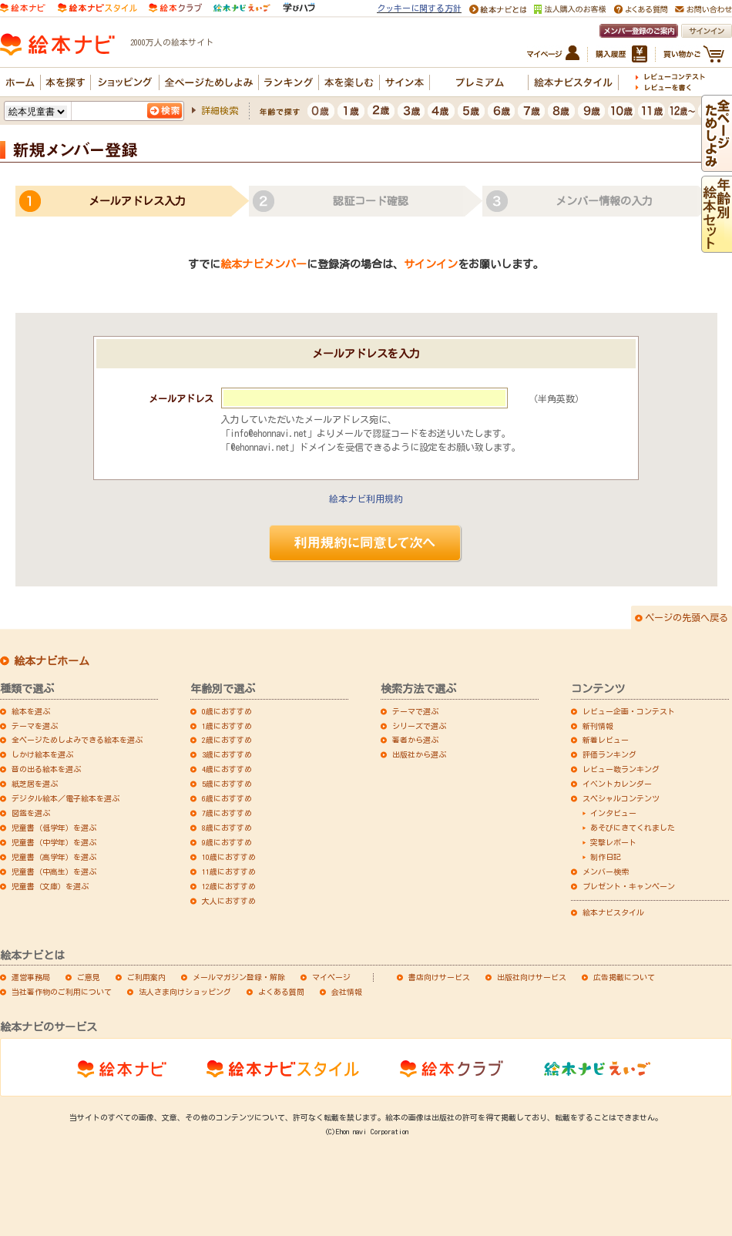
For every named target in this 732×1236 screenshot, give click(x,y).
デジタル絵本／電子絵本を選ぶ (65, 798)
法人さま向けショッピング (185, 992)
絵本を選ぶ (31, 711)
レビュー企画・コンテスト (629, 711)
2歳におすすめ (227, 740)
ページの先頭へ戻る (686, 617)
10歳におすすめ (229, 857)
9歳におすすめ (227, 842)
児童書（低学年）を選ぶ (54, 827)
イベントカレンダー (617, 784)
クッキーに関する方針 (419, 8)
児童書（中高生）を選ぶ (54, 871)
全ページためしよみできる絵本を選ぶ (77, 740)
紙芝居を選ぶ (35, 784)
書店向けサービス (439, 977)
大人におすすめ (229, 901)
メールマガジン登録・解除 (239, 977)
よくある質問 (281, 992)
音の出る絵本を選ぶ (46, 769)
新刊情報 (598, 726)
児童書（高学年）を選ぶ (54, 857)
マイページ (331, 977)
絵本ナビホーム (51, 661)
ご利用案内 (146, 977)
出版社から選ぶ (419, 754)
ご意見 (88, 977)
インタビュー (613, 813)
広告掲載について (624, 977)
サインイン (431, 264)
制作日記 (605, 857)
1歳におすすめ (227, 726)
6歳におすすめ (227, 798)
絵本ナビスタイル (613, 912)
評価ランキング (609, 754)
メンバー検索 (606, 871)
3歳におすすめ (227, 754)
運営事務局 (31, 977)
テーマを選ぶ (35, 726)
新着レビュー (606, 740)
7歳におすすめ (227, 813)
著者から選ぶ (415, 740)
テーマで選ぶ (415, 711)
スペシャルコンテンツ (621, 798)
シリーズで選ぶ (419, 726)
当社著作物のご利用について (62, 992)
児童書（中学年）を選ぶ (54, 842)
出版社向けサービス (531, 977)
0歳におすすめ (227, 711)
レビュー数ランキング (621, 769)
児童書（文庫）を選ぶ (50, 886)
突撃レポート (613, 842)
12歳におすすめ (229, 886)
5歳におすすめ (227, 784)
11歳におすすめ (229, 871)
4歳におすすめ (227, 769)
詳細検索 (219, 110)
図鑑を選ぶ (31, 813)
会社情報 (346, 992)
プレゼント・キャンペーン (629, 886)
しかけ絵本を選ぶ (42, 754)
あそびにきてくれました (632, 827)
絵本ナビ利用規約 (366, 498)
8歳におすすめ (227, 827)
